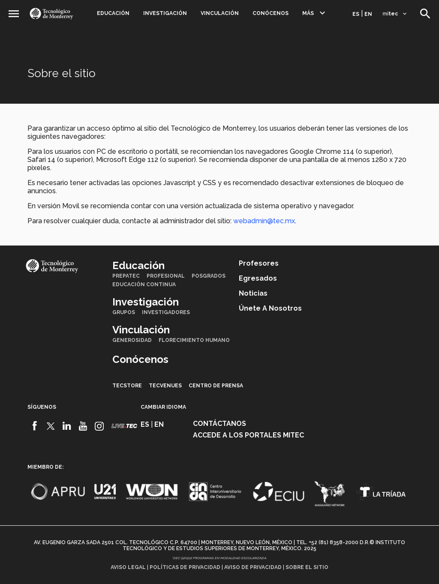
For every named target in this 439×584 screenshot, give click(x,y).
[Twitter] (50, 426)
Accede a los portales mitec (248, 435)
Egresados (258, 278)
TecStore (127, 386)
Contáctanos (219, 423)
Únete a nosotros (270, 308)
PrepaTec (126, 276)
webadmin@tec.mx (264, 221)
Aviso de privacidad (253, 567)
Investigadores (166, 312)
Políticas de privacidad (185, 567)
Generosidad (132, 340)
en (368, 14)
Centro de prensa (216, 386)
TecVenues (165, 386)
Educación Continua (144, 285)
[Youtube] (82, 426)
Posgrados (209, 276)
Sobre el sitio (307, 567)
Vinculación (220, 13)
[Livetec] (124, 425)
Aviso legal (128, 567)
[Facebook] (34, 426)
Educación (113, 13)
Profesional (166, 276)
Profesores (259, 263)
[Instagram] (99, 426)
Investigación (165, 13)
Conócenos (271, 13)
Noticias (253, 293)
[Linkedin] (67, 426)
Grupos (123, 312)
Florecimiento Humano (194, 340)
